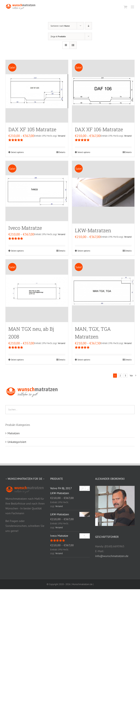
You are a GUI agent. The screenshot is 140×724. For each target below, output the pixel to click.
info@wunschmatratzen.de (111, 556)
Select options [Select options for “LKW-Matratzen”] (83, 250)
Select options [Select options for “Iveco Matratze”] (17, 250)
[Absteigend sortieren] (88, 25)
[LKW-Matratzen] (103, 192)
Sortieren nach (60, 25)
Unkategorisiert (17, 442)
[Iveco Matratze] (37, 191)
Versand (61, 135)
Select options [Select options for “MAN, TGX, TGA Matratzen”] (83, 359)
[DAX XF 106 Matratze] (103, 91)
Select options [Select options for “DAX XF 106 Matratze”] (83, 152)
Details (62, 152)
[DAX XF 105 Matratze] (37, 91)
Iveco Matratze (25, 228)
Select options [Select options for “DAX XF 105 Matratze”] (17, 152)
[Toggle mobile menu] (133, 7)
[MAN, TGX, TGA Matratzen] (103, 290)
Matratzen (14, 433)
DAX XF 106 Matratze (99, 129)
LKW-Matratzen (93, 230)
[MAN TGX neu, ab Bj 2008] (37, 290)
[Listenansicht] (73, 45)
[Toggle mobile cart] (125, 7)
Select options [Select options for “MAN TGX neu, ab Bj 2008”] (17, 359)
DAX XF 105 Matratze (32, 129)
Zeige (58, 36)
